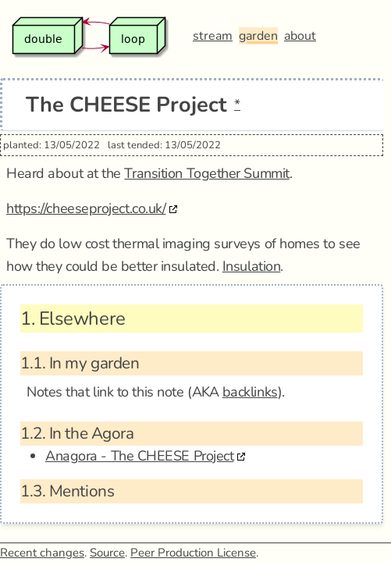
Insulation (251, 266)
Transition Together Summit (206, 173)
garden (258, 35)
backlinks (250, 391)
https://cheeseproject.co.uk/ (85, 208)
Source (107, 552)
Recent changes (42, 552)
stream (213, 35)
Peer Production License (193, 552)
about (300, 35)
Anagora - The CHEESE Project (139, 455)
